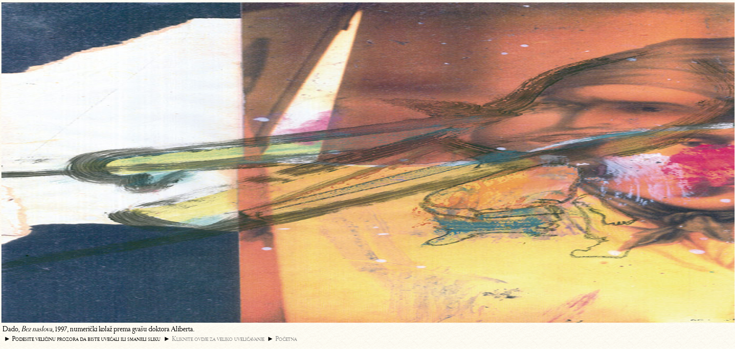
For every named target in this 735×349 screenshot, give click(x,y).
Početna (286, 338)
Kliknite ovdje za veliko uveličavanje (218, 338)
